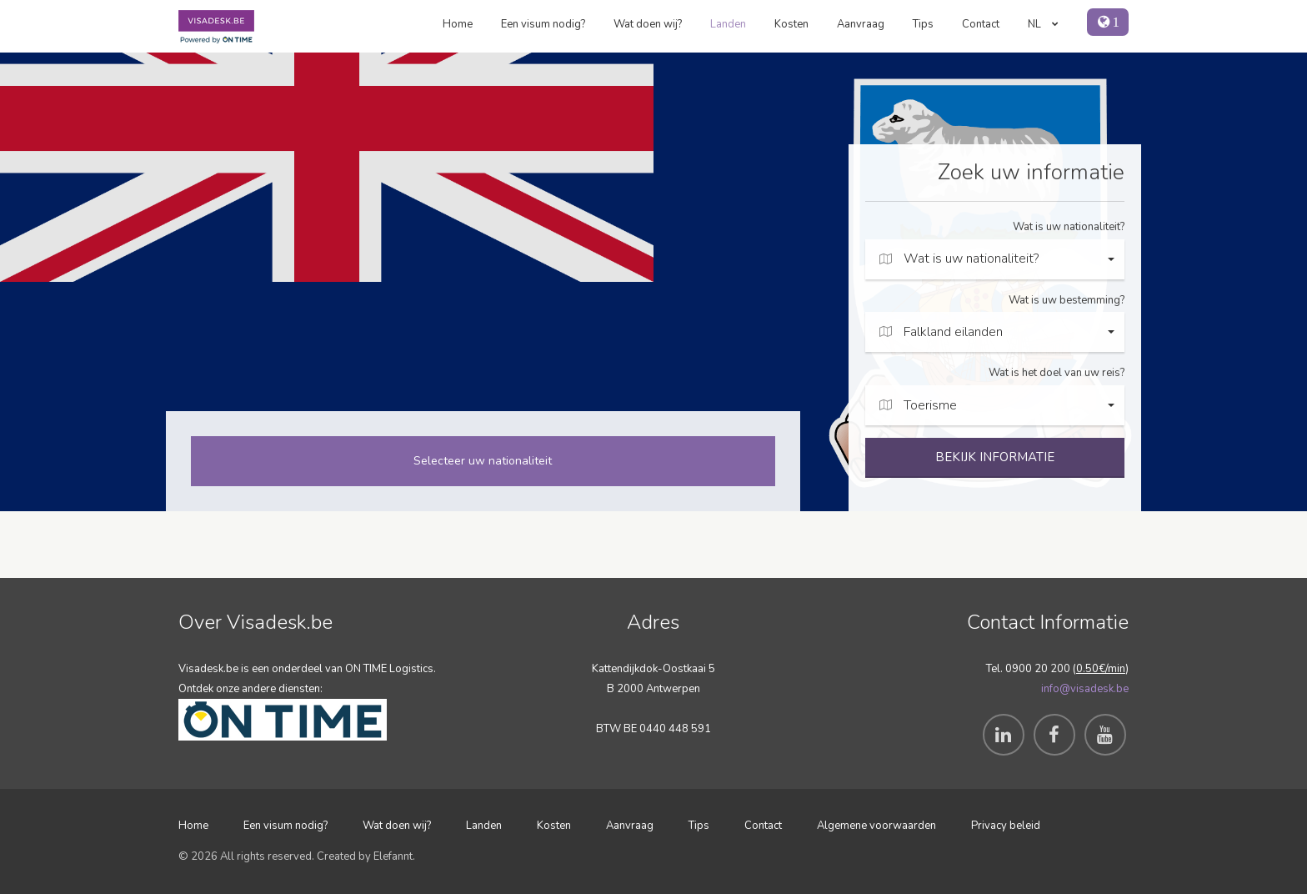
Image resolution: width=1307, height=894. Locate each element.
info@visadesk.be (1085, 688)
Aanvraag (860, 24)
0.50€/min (1100, 668)
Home (458, 24)
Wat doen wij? (647, 24)
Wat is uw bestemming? (1066, 300)
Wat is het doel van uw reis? (1056, 372)
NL (1043, 24)
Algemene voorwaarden (876, 825)
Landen (728, 24)
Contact (980, 24)
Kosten (791, 24)
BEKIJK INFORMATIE (994, 457)
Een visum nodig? (543, 24)
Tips (923, 24)
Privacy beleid (1005, 825)
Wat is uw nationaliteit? (1068, 226)
